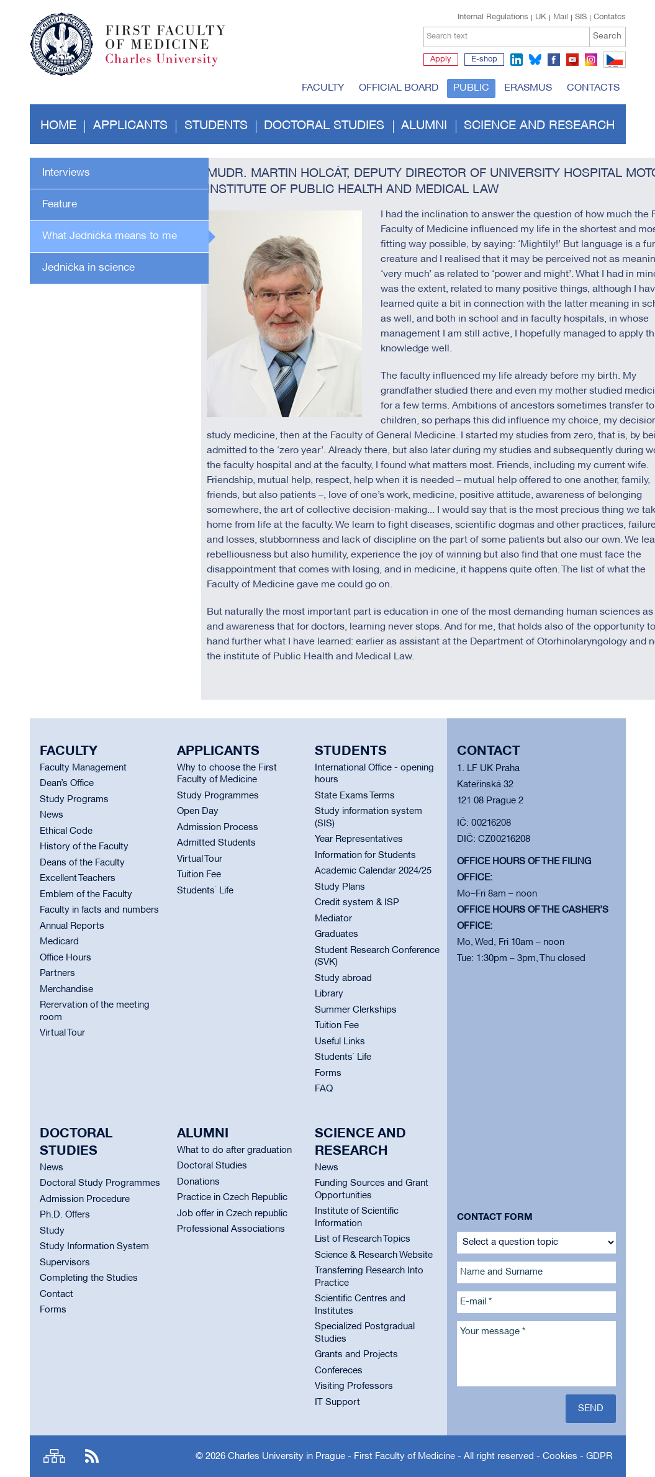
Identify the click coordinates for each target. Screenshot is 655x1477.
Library (329, 994)
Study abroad (343, 978)
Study (52, 1231)
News (51, 815)
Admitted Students (216, 843)
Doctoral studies (324, 126)
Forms (328, 1073)
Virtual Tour (62, 1033)
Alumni (424, 126)
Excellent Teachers (77, 878)
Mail (560, 17)
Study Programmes (218, 796)
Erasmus (528, 88)
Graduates (336, 934)
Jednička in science (88, 268)
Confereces (339, 1370)
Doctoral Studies (212, 1166)
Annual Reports (72, 926)
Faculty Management (83, 768)
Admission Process (217, 827)
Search (607, 36)
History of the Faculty (84, 846)
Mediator (333, 919)
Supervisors (65, 1262)
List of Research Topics (362, 1239)
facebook (554, 59)
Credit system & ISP (357, 902)
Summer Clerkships (356, 1010)
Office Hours (65, 958)
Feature (59, 204)
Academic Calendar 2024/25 (373, 871)
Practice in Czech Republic (232, 1197)
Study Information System (94, 1246)
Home (58, 126)
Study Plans (340, 887)
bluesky (535, 59)
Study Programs (74, 799)
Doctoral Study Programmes (100, 1183)
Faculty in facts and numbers (99, 910)
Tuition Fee (199, 874)
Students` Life (205, 891)
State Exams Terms (355, 796)
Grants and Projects (356, 1354)
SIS (581, 17)
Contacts (593, 88)
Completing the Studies (89, 1278)
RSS (92, 1456)
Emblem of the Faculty (86, 894)
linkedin (516, 59)
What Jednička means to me (109, 236)
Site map (54, 1456)
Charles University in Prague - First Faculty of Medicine (341, 1456)
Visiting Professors (354, 1386)
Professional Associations (231, 1229)
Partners (57, 973)
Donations (198, 1182)
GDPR (599, 1456)
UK (540, 17)
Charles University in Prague (171, 65)
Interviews (66, 173)
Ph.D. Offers (65, 1215)
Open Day (198, 811)
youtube (572, 59)
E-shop (484, 59)
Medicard (59, 941)
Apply (440, 59)
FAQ (324, 1089)
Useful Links (340, 1041)
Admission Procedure (85, 1199)
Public (471, 88)
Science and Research (539, 126)
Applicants (130, 126)
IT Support (337, 1402)
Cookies (560, 1456)
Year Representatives (359, 839)
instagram (591, 59)
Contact (56, 1294)
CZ (612, 67)
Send (590, 1408)
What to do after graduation (234, 1150)
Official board (398, 88)
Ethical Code (66, 831)
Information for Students (365, 855)
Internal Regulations (493, 17)
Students (216, 126)
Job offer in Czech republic (232, 1213)
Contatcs (610, 17)
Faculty (323, 88)
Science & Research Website (374, 1255)
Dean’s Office (67, 783)
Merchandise (66, 989)
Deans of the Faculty (82, 863)
